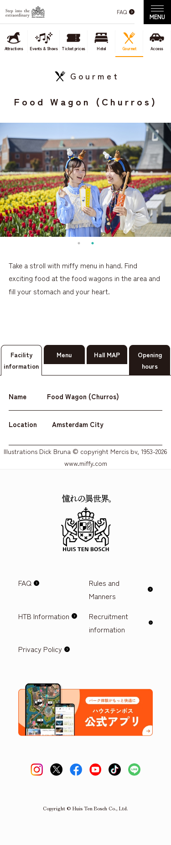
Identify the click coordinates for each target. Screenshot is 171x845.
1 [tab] (78, 243)
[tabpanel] (85, 180)
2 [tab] (92, 243)
